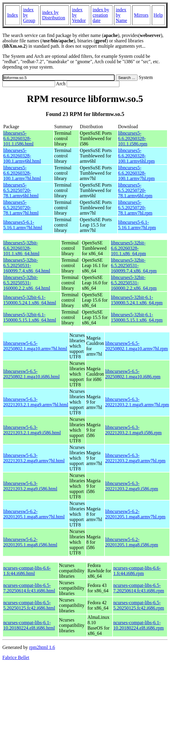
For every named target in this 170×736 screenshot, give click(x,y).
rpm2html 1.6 (42, 647)
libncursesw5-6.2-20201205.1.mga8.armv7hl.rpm (135, 514)
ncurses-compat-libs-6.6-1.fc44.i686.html (27, 570)
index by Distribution (53, 15)
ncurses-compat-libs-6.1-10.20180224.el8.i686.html (29, 625)
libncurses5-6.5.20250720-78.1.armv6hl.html (21, 190)
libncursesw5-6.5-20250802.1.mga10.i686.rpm (132, 374)
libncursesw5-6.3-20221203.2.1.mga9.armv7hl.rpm (137, 402)
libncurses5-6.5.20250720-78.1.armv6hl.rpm (135, 190)
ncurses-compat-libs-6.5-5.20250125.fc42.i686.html (29, 605)
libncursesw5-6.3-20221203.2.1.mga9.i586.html (32, 430)
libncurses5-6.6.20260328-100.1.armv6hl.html (22, 156)
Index (12, 15)
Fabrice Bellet (15, 657)
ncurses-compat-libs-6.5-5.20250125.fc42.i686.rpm (138, 605)
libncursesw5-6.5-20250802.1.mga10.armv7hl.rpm (136, 346)
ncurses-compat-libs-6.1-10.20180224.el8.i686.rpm (138, 625)
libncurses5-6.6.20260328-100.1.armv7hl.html (22, 173)
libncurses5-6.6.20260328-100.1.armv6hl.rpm (136, 156)
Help (158, 15)
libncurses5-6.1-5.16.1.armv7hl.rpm (137, 225)
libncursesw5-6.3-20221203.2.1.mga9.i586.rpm (133, 430)
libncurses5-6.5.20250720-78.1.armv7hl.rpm (135, 208)
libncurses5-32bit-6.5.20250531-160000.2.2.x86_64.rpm (134, 283)
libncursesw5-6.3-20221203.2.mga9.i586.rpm (131, 486)
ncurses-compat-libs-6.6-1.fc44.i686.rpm (137, 570)
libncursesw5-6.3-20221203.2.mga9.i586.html (30, 486)
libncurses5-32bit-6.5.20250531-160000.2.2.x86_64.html (26, 283)
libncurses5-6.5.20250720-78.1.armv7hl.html (21, 208)
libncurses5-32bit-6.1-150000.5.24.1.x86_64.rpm (137, 300)
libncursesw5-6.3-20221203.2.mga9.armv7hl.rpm (135, 458)
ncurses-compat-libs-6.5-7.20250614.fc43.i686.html (29, 588)
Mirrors (141, 15)
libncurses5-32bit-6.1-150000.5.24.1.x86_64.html (29, 300)
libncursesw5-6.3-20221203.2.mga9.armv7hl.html (34, 458)
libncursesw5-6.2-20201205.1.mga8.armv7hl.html (34, 514)
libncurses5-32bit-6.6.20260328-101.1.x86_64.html (21, 248)
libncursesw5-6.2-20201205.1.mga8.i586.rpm (131, 542)
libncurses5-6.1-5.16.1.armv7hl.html (22, 225)
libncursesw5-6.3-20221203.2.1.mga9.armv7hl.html (35, 402)
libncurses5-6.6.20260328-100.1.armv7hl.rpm (136, 173)
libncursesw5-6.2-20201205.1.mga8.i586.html (30, 542)
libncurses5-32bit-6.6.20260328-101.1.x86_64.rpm (128, 248)
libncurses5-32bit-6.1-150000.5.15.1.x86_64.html (29, 317)
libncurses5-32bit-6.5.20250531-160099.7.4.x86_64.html (26, 265)
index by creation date (101, 15)
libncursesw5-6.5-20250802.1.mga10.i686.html (31, 374)
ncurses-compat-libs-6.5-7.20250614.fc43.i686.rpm (138, 588)
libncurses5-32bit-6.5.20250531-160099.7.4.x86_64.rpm (134, 265)
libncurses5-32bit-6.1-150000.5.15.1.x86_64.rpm (137, 317)
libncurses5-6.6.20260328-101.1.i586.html (18, 138)
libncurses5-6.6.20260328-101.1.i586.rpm (132, 138)
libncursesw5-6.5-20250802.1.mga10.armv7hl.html (35, 346)
